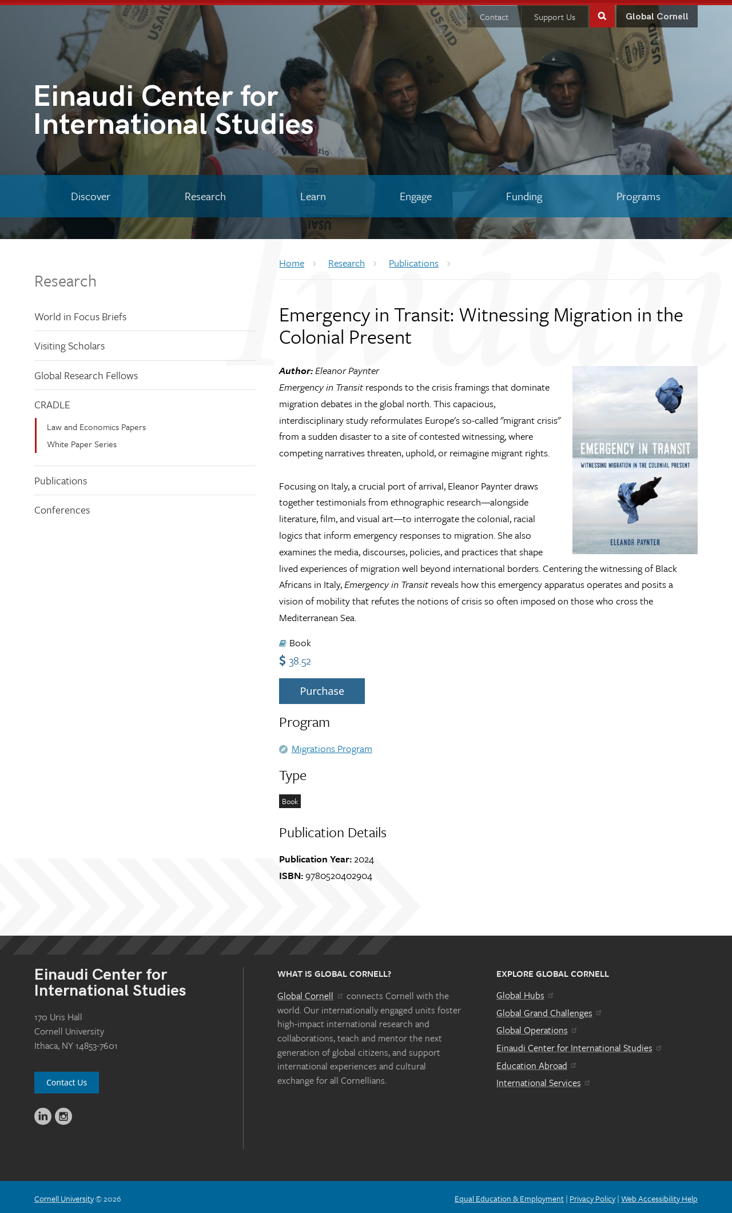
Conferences (62, 506)
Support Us (554, 13)
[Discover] (91, 193)
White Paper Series (82, 441)
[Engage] (416, 193)
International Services (544, 1080)
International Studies (199, 110)
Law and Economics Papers (96, 423)
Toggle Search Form (602, 12)
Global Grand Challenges (549, 1010)
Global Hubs (525, 992)
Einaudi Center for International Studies (579, 1045)
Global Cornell (657, 14)
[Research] (205, 193)
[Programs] (638, 193)
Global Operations (537, 1027)
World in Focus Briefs (80, 312)
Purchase (322, 688)
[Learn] (313, 193)
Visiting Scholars (69, 342)
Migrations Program (332, 745)
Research (65, 276)
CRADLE (52, 401)
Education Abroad (537, 1062)
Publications (60, 477)
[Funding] (524, 193)
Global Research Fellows (86, 372)
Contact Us (66, 1079)
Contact (494, 13)
